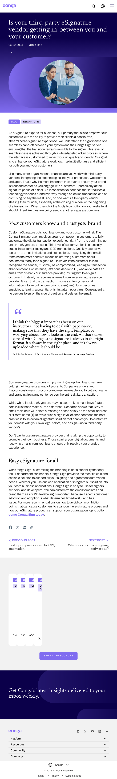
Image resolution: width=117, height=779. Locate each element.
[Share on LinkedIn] (24, 527)
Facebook (92, 732)
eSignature (31, 122)
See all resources (58, 655)
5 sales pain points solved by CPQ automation (33, 545)
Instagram (99, 732)
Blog (14, 122)
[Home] (9, 6)
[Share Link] (31, 527)
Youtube (107, 732)
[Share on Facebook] (11, 527)
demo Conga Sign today (26, 515)
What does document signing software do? (84, 545)
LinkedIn (77, 732)
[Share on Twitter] (17, 527)
